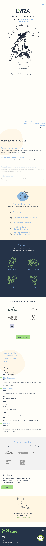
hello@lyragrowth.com (7, 538)
